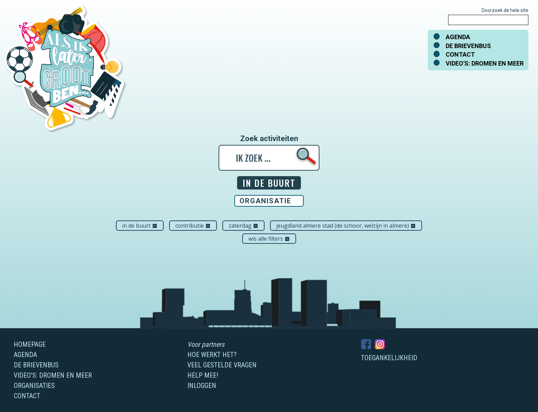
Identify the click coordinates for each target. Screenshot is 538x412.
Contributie (193, 225)
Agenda (458, 37)
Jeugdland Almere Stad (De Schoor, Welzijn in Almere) (346, 225)
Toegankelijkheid (389, 358)
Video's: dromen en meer (485, 63)
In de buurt (139, 225)
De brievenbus (468, 45)
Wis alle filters (269, 238)
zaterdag (243, 225)
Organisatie (265, 201)
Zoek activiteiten (269, 139)
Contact (460, 54)
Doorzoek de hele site (505, 10)
